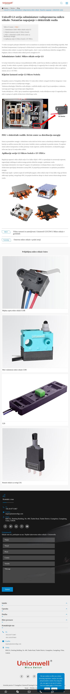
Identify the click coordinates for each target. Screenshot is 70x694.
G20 (3, 423)
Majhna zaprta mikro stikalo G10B (13, 311)
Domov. (6, 8)
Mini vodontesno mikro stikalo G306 (14, 370)
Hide (16, 27)
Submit (7, 589)
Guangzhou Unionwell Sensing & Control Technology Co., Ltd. (33, 685)
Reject (47, 689)
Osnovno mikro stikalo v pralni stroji (27, 240)
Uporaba (5, 609)
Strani (26, 688)
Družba (4, 614)
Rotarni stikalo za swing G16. (12, 483)
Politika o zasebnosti (36, 688)
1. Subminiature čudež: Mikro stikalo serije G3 (17, 29)
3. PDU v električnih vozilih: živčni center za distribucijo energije (17, 35)
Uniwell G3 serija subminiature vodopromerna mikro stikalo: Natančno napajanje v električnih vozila (33, 10)
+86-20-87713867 (11, 509)
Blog (18, 8)
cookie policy (49, 685)
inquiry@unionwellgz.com (14, 514)
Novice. (12, 8)
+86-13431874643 (10, 637)
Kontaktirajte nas (8, 626)
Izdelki (4, 603)
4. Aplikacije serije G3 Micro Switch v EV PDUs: (18, 39)
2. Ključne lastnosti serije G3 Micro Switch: (16, 32)
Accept (54, 689)
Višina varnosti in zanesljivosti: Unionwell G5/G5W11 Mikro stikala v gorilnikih (39, 233)
